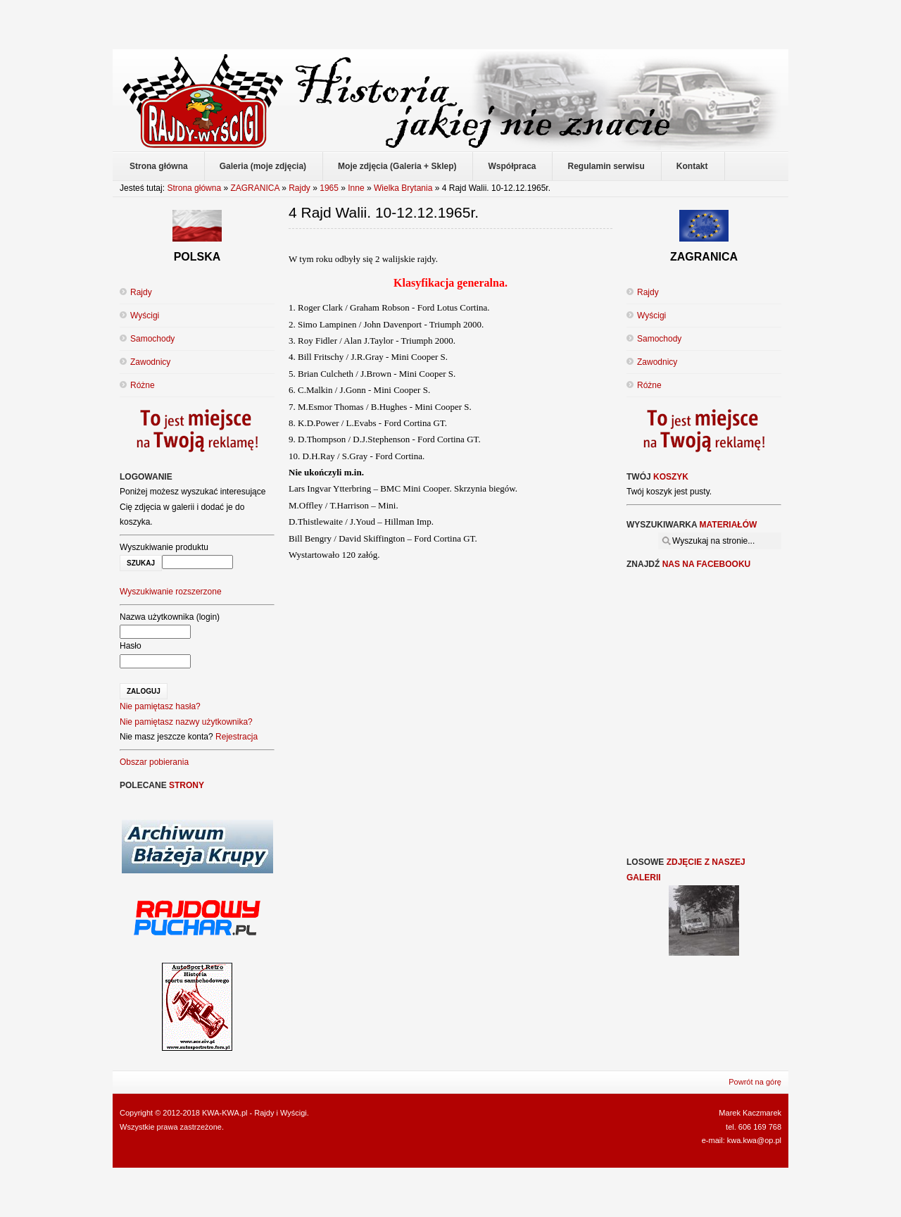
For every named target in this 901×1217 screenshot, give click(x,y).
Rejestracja (236, 737)
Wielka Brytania (403, 188)
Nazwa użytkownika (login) (170, 617)
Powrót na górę (755, 1082)
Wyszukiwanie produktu (164, 547)
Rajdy (299, 188)
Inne (356, 188)
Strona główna (194, 188)
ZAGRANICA (254, 188)
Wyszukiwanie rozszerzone (171, 592)
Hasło (130, 646)
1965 (329, 188)
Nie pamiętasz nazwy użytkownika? (186, 722)
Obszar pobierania (154, 762)
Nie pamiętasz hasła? (160, 706)
